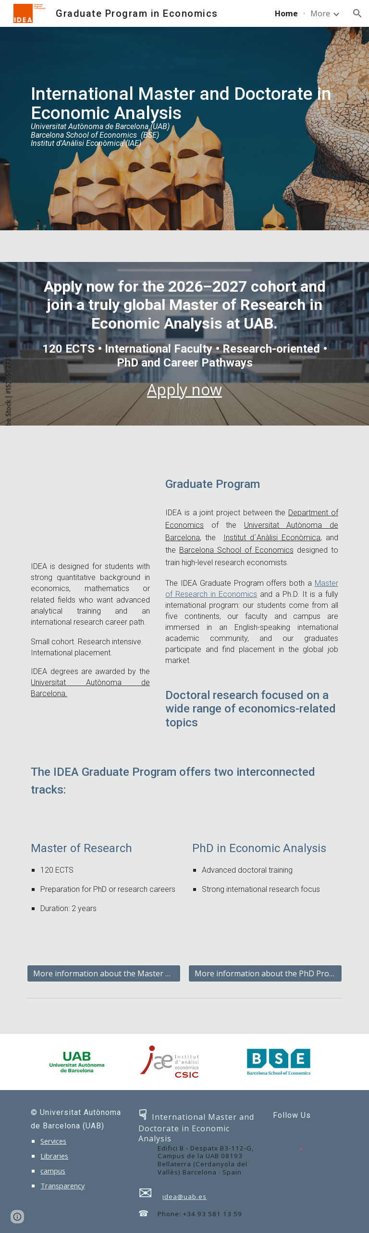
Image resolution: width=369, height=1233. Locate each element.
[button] (357, 13)
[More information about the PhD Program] (265, 973)
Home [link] (286, 13)
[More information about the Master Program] (103, 973)
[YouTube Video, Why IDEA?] (90, 512)
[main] (184, 128)
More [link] (320, 13)
